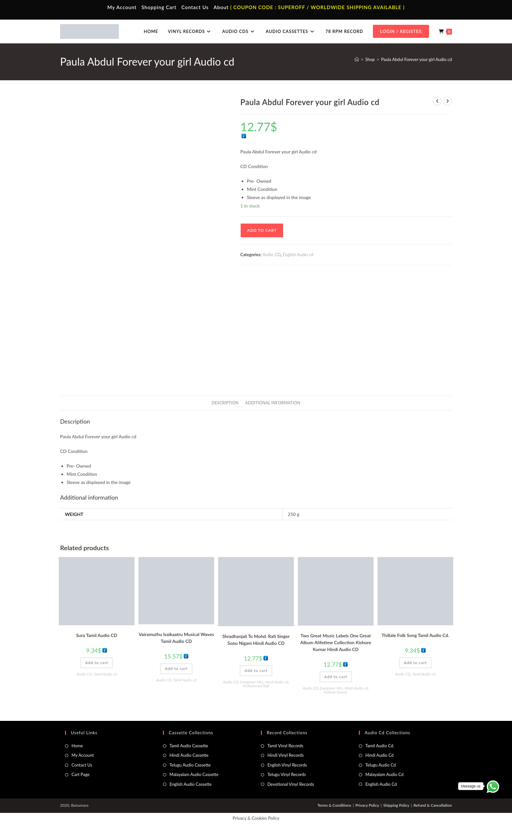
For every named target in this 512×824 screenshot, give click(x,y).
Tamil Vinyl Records (285, 745)
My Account (122, 7)
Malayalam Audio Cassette (193, 774)
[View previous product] (437, 101)
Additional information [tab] (272, 402)
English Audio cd (298, 254)
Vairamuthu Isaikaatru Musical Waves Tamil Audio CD (176, 637)
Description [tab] (225, 402)
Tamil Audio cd (105, 674)
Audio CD (272, 254)
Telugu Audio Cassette (190, 765)
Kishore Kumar (335, 692)
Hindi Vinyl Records (285, 755)
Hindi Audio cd (276, 681)
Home (77, 745)
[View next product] (447, 101)
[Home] (357, 59)
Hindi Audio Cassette (188, 755)
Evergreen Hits (251, 681)
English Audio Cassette (190, 784)
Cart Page (80, 774)
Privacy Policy (367, 805)
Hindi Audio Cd (379, 755)
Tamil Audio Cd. (379, 745)
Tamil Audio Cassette (188, 745)
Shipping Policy (396, 805)
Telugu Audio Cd (380, 765)
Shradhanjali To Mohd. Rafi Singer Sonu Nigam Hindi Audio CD (256, 639)
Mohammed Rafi (256, 685)
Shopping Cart (158, 7)
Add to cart (262, 230)
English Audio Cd (381, 784)
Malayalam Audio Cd (384, 774)
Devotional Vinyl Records (290, 784)
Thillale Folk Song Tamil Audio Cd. (415, 635)
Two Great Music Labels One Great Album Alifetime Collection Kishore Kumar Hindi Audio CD (335, 642)
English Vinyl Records (287, 765)
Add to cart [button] (96, 662)
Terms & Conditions (334, 805)
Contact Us (195, 7)
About (221, 7)
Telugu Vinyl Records (286, 774)
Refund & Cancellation (433, 805)
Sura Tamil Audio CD (96, 635)
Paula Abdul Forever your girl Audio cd (416, 59)
